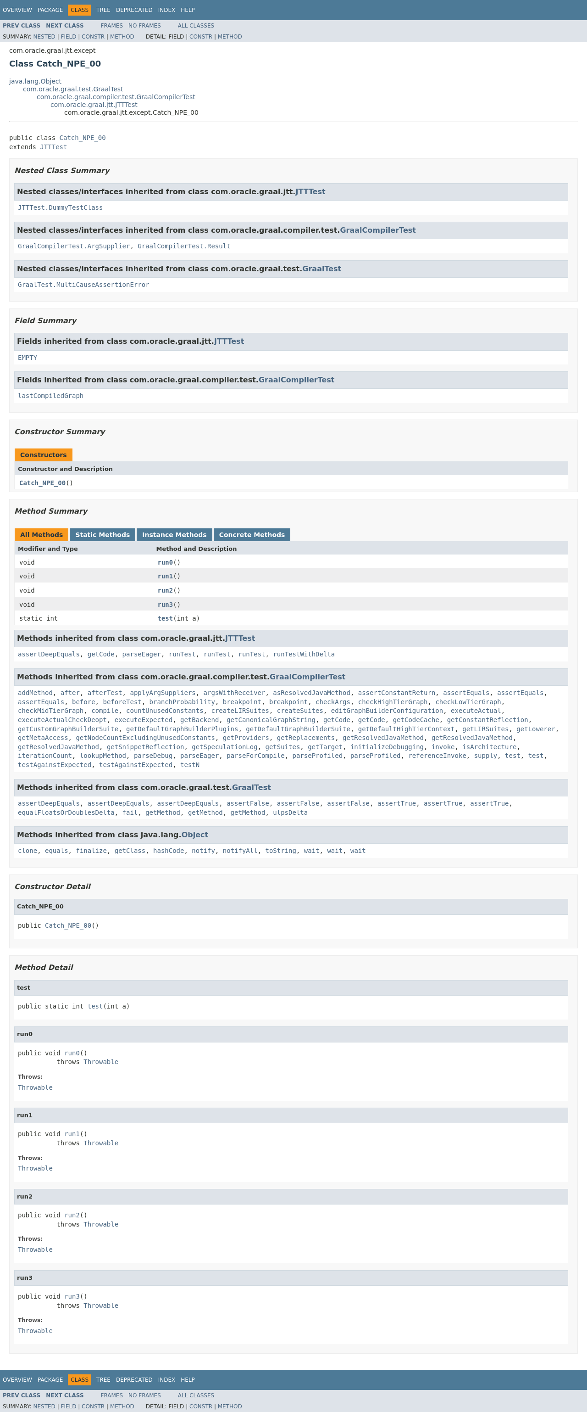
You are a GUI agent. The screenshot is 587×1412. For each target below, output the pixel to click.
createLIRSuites (240, 710)
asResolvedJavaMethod (311, 692)
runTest (182, 654)
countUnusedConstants (165, 710)
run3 (165, 604)
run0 (165, 562)
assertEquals (466, 692)
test (165, 618)
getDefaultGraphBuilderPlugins (182, 729)
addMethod (35, 692)
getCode (101, 654)
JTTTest (53, 147)
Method (122, 37)
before (83, 702)
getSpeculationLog (224, 747)
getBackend (199, 719)
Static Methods (102, 534)
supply (486, 755)
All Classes (196, 25)
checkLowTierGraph (468, 702)
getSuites (282, 747)
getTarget (325, 747)
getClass (130, 850)
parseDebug (153, 755)
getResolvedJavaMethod (383, 737)
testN (189, 764)
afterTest (105, 692)
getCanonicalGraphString (271, 719)
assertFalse (248, 803)
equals (56, 850)
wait (312, 850)
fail (130, 812)
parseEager (141, 654)
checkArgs (333, 702)
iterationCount (45, 755)
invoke (443, 747)
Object (195, 834)
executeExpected (143, 719)
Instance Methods (174, 534)
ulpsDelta (290, 812)
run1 (165, 576)
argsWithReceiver (235, 692)
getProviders (246, 737)
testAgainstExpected (54, 764)
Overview (17, 10)
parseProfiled (318, 755)
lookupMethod (103, 755)
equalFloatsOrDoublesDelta (66, 812)
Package (50, 10)
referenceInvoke (437, 755)
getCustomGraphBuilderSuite (68, 729)
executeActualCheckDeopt (62, 719)
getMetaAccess (43, 737)
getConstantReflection (487, 719)
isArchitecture (489, 747)
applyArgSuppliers (162, 692)
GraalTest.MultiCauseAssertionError (84, 284)
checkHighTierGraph (393, 702)
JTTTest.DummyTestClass (60, 207)
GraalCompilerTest (377, 230)
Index (167, 10)
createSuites (300, 710)
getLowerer (535, 729)
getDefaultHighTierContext (406, 729)
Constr (93, 37)
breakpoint (242, 702)
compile (104, 710)
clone (27, 850)
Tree (103, 10)
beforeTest (122, 702)
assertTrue (396, 803)
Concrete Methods (252, 534)
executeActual (476, 710)
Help (188, 10)
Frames (112, 25)
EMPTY (27, 357)
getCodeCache (416, 719)
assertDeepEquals (49, 654)
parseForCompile (255, 755)
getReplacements (306, 737)
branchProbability (182, 702)
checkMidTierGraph (50, 710)
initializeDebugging (387, 747)
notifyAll (240, 850)
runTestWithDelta (304, 654)
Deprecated (134, 10)
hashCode (168, 850)
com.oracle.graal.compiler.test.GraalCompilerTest (116, 97)
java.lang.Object (35, 81)
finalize (91, 850)
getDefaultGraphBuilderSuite (298, 729)
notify (203, 850)
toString (281, 850)
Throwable (100, 1061)
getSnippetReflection (145, 747)
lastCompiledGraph (50, 395)
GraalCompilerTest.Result (184, 246)
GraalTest (321, 268)
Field (68, 37)
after (70, 692)
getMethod (162, 812)
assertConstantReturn (397, 692)
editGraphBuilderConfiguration (387, 710)
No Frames (144, 25)
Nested (44, 37)
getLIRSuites (485, 729)
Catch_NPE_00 (83, 137)
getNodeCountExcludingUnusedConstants (145, 737)
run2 (165, 590)
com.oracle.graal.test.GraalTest (73, 89)
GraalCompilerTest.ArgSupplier (74, 246)
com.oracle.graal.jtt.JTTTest (94, 104)
